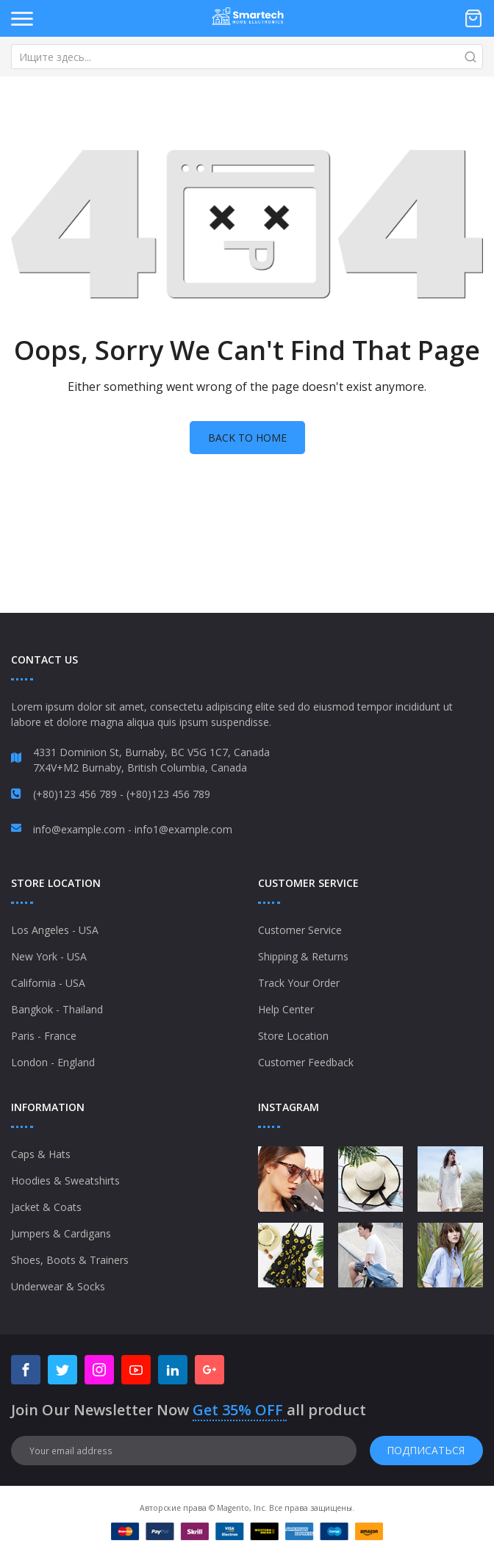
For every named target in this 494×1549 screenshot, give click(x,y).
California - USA (48, 983)
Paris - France (43, 1036)
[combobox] (247, 56)
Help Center (286, 1009)
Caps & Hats (41, 1154)
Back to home (247, 438)
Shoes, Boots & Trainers (70, 1260)
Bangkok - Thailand (57, 1009)
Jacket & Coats (46, 1207)
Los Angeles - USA (55, 930)
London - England (53, 1062)
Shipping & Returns (303, 956)
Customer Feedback (306, 1062)
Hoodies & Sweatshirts (65, 1180)
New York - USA (49, 956)
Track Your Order (299, 983)
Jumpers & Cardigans (61, 1233)
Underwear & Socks (58, 1286)
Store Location (293, 1036)
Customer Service (300, 930)
